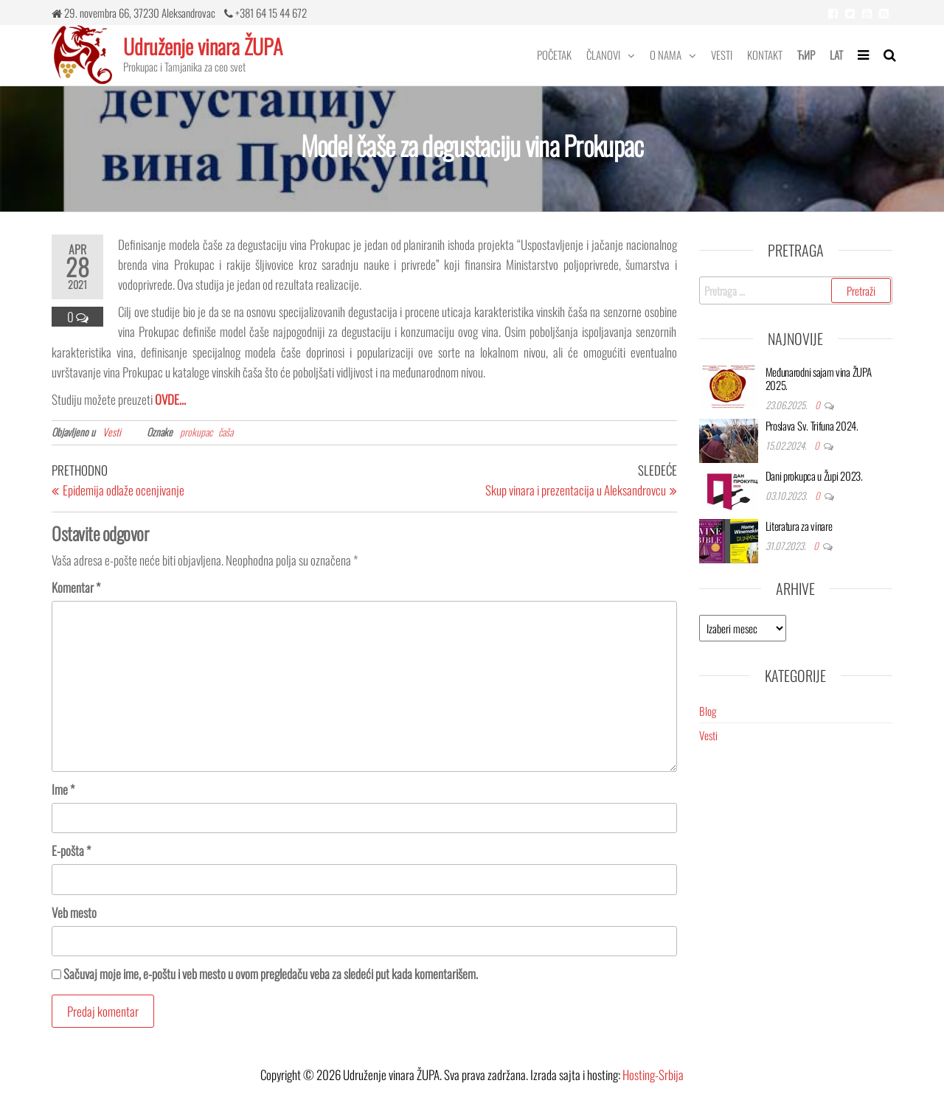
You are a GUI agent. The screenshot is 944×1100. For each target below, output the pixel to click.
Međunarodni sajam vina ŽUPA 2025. (819, 378)
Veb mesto (74, 912)
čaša (225, 431)
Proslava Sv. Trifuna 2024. (812, 425)
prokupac (196, 431)
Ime (63, 789)
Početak (554, 54)
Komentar (76, 587)
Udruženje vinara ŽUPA (202, 46)
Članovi (603, 54)
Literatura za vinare (799, 526)
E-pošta (71, 850)
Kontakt (764, 54)
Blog (708, 711)
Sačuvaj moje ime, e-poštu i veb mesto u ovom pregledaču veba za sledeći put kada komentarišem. (270, 973)
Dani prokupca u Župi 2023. (814, 475)
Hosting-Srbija (653, 1074)
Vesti (721, 54)
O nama (665, 54)
